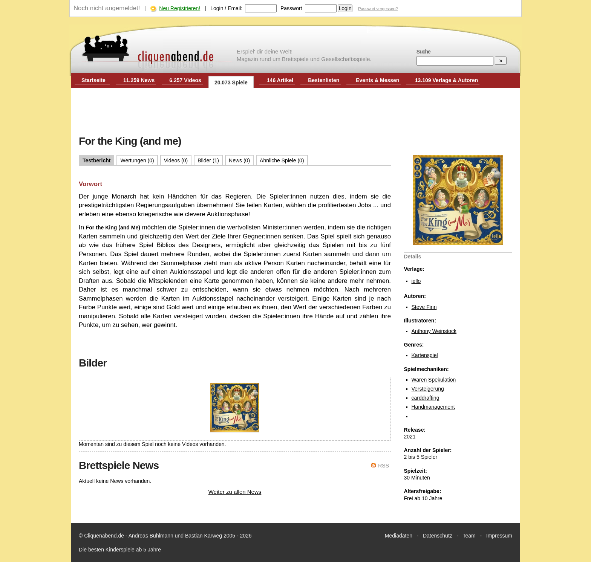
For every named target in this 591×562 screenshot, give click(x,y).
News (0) (239, 160)
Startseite (93, 80)
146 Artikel (280, 80)
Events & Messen (377, 80)
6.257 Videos (185, 80)
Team (469, 536)
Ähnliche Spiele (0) (282, 160)
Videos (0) (176, 160)
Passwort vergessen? (378, 8)
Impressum (499, 536)
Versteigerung (428, 389)
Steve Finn (424, 307)
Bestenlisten (323, 80)
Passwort (291, 8)
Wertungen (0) (137, 160)
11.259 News (139, 80)
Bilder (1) (208, 160)
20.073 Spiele (231, 82)
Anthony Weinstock (434, 331)
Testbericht (96, 160)
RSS (383, 466)
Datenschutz (437, 536)
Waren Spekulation (434, 380)
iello (416, 281)
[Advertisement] (295, 112)
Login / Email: (226, 8)
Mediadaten (398, 536)
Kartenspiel (425, 355)
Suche (423, 52)
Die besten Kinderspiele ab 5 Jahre (120, 550)
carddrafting (425, 398)
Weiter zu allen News (235, 492)
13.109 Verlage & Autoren (446, 80)
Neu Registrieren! (179, 8)
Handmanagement (433, 407)
